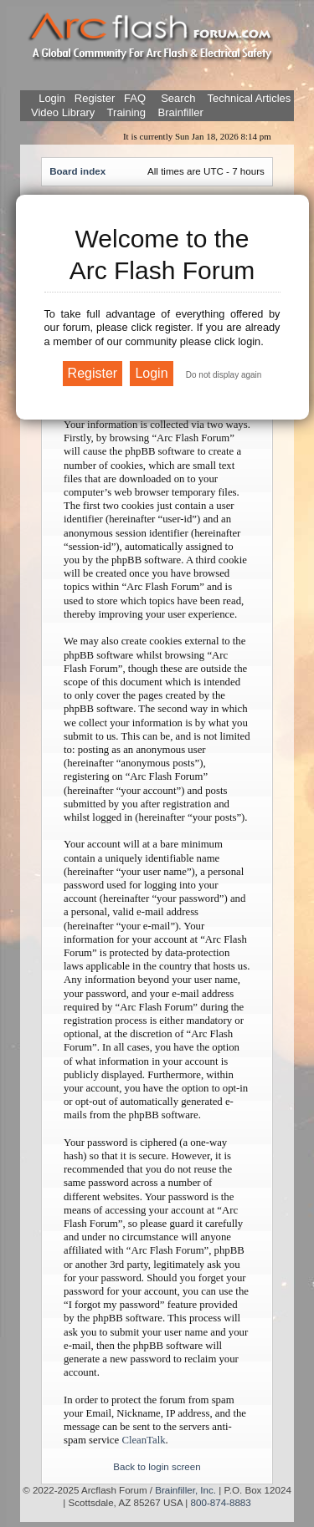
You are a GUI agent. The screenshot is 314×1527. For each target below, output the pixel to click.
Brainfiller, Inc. (185, 1489)
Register (93, 98)
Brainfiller (180, 112)
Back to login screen (156, 1466)
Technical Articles (249, 98)
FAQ (133, 98)
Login (52, 98)
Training (126, 112)
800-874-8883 (221, 1502)
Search (177, 98)
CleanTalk (143, 1440)
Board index (77, 170)
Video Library (63, 112)
